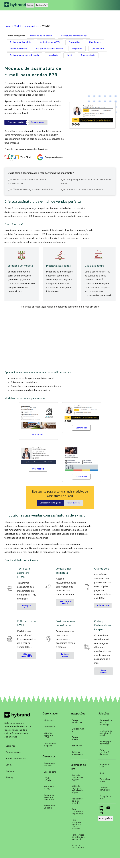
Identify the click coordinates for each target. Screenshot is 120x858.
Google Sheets (75, 738)
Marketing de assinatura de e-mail (106, 733)
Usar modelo (38, 435)
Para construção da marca (105, 752)
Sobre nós (10, 746)
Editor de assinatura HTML (48, 735)
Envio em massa (65, 655)
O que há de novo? (105, 797)
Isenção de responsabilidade (49, 49)
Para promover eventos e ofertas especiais (76, 824)
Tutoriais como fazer (105, 789)
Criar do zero (103, 605)
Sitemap (9, 777)
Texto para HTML (26, 607)
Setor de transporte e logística (77, 777)
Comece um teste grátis (50, 503)
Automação (49, 727)
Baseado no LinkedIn (49, 807)
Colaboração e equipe (65, 603)
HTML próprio (47, 779)
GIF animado (98, 49)
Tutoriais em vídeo (105, 780)
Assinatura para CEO (50, 42)
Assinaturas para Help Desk (74, 36)
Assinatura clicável (18, 49)
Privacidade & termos (16, 758)
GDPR (9, 765)
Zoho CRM (77, 746)
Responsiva (77, 49)
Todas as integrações (77, 753)
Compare (10, 771)
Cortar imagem (103, 671)
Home (7, 26)
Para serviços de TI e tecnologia (106, 722)
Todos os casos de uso (78, 846)
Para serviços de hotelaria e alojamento (78, 837)
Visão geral (49, 720)
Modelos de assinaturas (26, 26)
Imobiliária (53, 55)
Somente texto (88, 55)
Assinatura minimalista (20, 42)
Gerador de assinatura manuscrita (49, 797)
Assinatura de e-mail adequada (24, 55)
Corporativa (74, 42)
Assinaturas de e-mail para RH (77, 801)
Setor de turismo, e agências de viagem (77, 789)
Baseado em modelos (49, 764)
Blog (102, 773)
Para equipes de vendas (106, 743)
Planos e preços (37, 122)
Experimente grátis (16, 122)
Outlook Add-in (78, 730)
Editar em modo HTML (26, 655)
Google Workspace (77, 721)
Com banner (95, 42)
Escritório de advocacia (41, 36)
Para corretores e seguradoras (77, 811)
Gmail (69, 55)
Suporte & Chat (104, 765)
